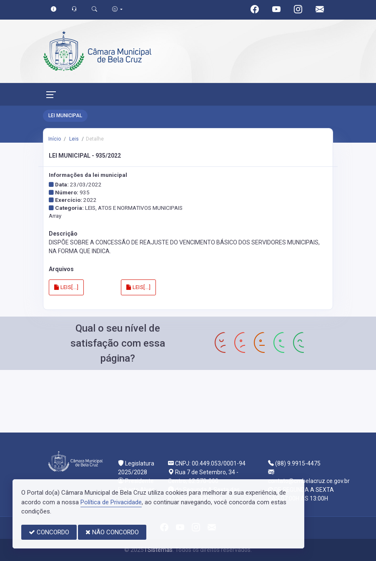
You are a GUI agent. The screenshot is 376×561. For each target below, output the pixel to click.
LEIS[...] (66, 287)
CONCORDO (49, 532)
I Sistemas (159, 549)
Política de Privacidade (111, 502)
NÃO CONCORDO (112, 532)
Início (54, 139)
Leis (73, 139)
